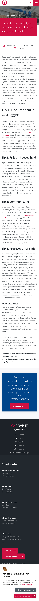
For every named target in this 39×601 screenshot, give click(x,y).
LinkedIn (21, 445)
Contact (8, 550)
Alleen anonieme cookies (26, 590)
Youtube (21, 442)
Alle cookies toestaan (23, 596)
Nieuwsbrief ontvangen (21, 452)
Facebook (21, 435)
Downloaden (18, 406)
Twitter (21, 438)
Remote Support (11, 556)
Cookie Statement (26, 584)
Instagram (21, 449)
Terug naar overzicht (14, 15)
